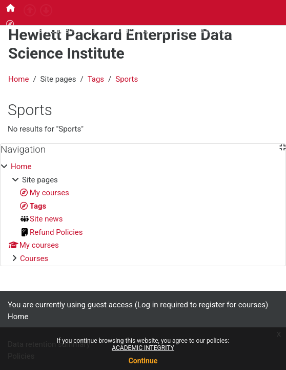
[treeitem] (143, 212)
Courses (34, 258)
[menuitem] (10, 8)
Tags (96, 79)
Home (18, 79)
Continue (143, 361)
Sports (126, 79)
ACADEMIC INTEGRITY (143, 347)
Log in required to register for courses (217, 30)
